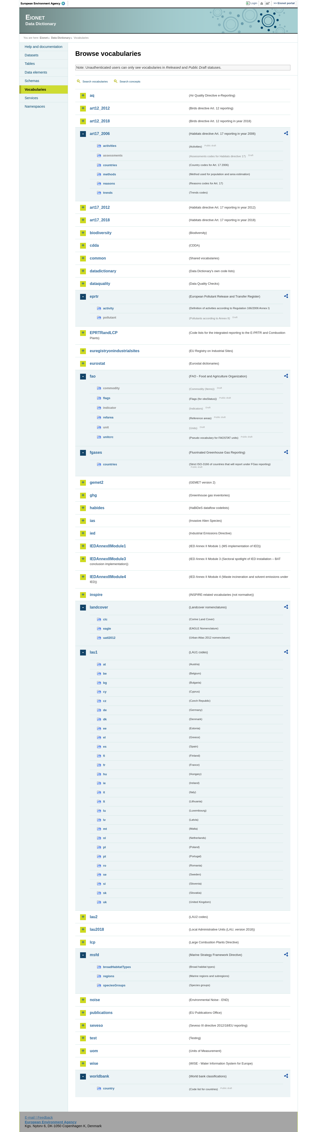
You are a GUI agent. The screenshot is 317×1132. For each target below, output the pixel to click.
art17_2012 (100, 207)
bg (105, 683)
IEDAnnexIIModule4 (108, 577)
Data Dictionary (60, 37)
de (105, 710)
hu (105, 774)
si (104, 884)
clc (105, 619)
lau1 (94, 652)
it (104, 792)
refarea (108, 417)
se (104, 874)
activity (108, 308)
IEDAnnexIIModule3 (108, 559)
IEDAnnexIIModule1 (108, 546)
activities (109, 146)
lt (104, 801)
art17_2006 (100, 134)
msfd (94, 955)
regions (108, 976)
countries (110, 165)
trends (108, 192)
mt (105, 829)
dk (105, 719)
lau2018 (97, 929)
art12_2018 (100, 121)
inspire (96, 595)
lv (104, 820)
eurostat (97, 363)
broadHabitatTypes (117, 967)
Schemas (32, 81)
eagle (107, 628)
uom (94, 1051)
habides (97, 508)
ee (104, 728)
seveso (96, 1025)
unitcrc (108, 437)
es (104, 746)
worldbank (99, 1076)
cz (104, 701)
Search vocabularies (95, 81)
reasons (109, 183)
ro (104, 865)
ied (92, 533)
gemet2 (96, 482)
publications (101, 1013)
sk (104, 893)
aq (92, 95)
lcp (92, 942)
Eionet (44, 37)
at (104, 664)
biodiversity (101, 233)
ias (92, 521)
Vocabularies (35, 89)
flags (106, 398)
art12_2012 (100, 108)
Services (31, 98)
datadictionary (103, 271)
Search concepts (130, 81)
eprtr (94, 296)
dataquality (100, 284)
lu (104, 810)
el (104, 737)
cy (104, 691)
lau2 (94, 917)
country (108, 1088)
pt (104, 856)
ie (104, 783)
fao (93, 376)
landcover (99, 607)
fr (104, 765)
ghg (93, 495)
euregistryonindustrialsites (114, 351)
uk (105, 902)
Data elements (36, 72)
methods (109, 174)
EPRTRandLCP (104, 333)
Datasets (31, 55)
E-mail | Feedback (39, 1117)
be (105, 673)
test (93, 1038)
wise (94, 1063)
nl (104, 838)
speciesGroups (114, 985)
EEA (44, 3)
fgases (96, 452)
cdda (94, 245)
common (98, 258)
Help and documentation (43, 47)
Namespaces (35, 106)
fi (104, 756)
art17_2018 (100, 220)
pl (104, 847)
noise (95, 1000)
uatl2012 (109, 638)
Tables (30, 64)
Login (253, 3)
